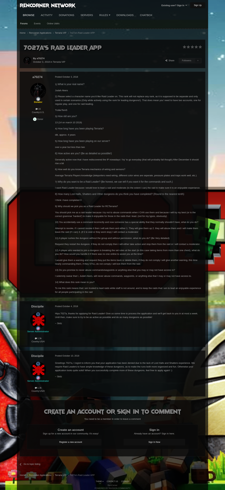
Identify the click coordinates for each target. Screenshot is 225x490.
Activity (47, 15)
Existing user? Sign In (174, 5)
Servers (87, 15)
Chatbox (146, 15)
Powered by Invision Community (112, 488)
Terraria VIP (59, 62)
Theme (100, 481)
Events (37, 23)
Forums (24, 23)
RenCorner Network (47, 5)
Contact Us (112, 481)
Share (169, 60)
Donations (66, 15)
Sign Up (198, 5)
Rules (104, 15)
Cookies (125, 481)
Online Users (53, 23)
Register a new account (70, 442)
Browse (28, 15)
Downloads (125, 15)
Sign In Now (154, 442)
